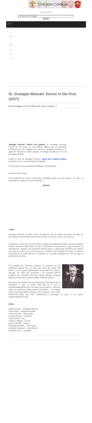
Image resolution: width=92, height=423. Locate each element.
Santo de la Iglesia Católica (54, 159)
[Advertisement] (44, 56)
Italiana (33, 106)
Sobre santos (41, 106)
